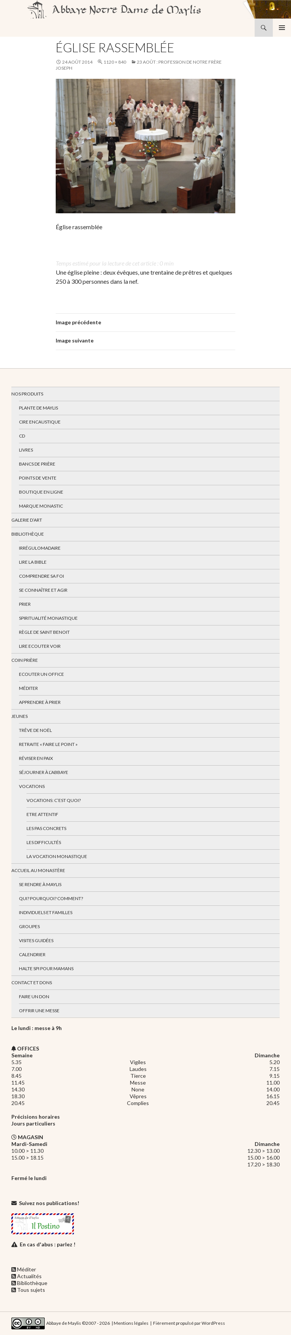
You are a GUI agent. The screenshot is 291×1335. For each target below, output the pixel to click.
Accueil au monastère (38, 870)
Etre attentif (42, 814)
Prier (25, 604)
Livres (26, 450)
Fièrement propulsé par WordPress (189, 1323)
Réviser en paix (36, 758)
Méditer (28, 688)
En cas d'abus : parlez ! (47, 1244)
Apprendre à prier (40, 702)
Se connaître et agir (43, 590)
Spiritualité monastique (48, 618)
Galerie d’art (26, 520)
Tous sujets (31, 1290)
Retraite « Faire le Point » (48, 744)
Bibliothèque (27, 534)
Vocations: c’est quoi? (54, 800)
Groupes (29, 926)
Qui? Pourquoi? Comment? (51, 898)
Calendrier (32, 954)
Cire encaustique (40, 422)
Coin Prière (24, 660)
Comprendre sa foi (41, 576)
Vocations (32, 786)
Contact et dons (31, 982)
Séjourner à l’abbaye (43, 772)
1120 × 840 (114, 62)
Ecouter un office (41, 674)
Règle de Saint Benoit (44, 632)
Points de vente (37, 478)
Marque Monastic (41, 506)
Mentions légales (131, 1323)
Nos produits (27, 394)
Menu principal (282, 28)
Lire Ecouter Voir (40, 646)
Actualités (29, 1276)
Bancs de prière (37, 464)
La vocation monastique (57, 856)
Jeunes (19, 716)
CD (22, 436)
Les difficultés (44, 842)
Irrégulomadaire (40, 548)
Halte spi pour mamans (46, 968)
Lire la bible (33, 562)
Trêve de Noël (35, 730)
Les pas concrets (46, 828)
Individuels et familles (45, 912)
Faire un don (34, 996)
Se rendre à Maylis (40, 884)
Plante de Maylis (38, 408)
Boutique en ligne (41, 492)
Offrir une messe (39, 1010)
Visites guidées (36, 940)
